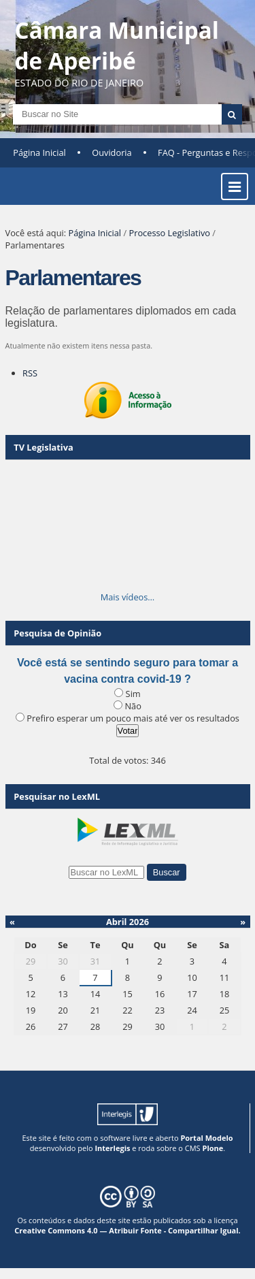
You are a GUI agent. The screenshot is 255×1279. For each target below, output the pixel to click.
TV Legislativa (43, 447)
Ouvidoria (112, 152)
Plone (212, 1148)
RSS (29, 373)
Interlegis (112, 1148)
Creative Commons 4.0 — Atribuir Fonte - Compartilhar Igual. (127, 1230)
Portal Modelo (206, 1138)
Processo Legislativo (169, 233)
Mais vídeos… (128, 597)
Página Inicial (39, 152)
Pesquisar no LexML (57, 796)
